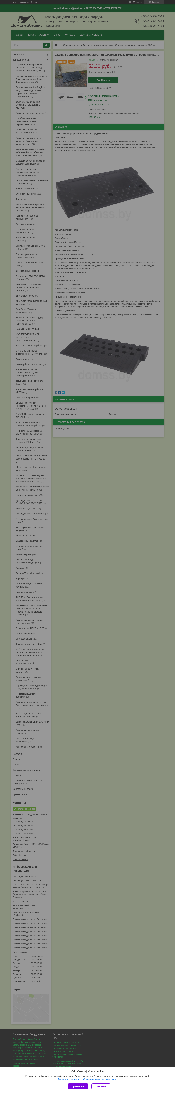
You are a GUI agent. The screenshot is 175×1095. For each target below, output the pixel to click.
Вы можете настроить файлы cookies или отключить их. (86, 1079)
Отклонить (101, 1086)
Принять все (78, 1086)
